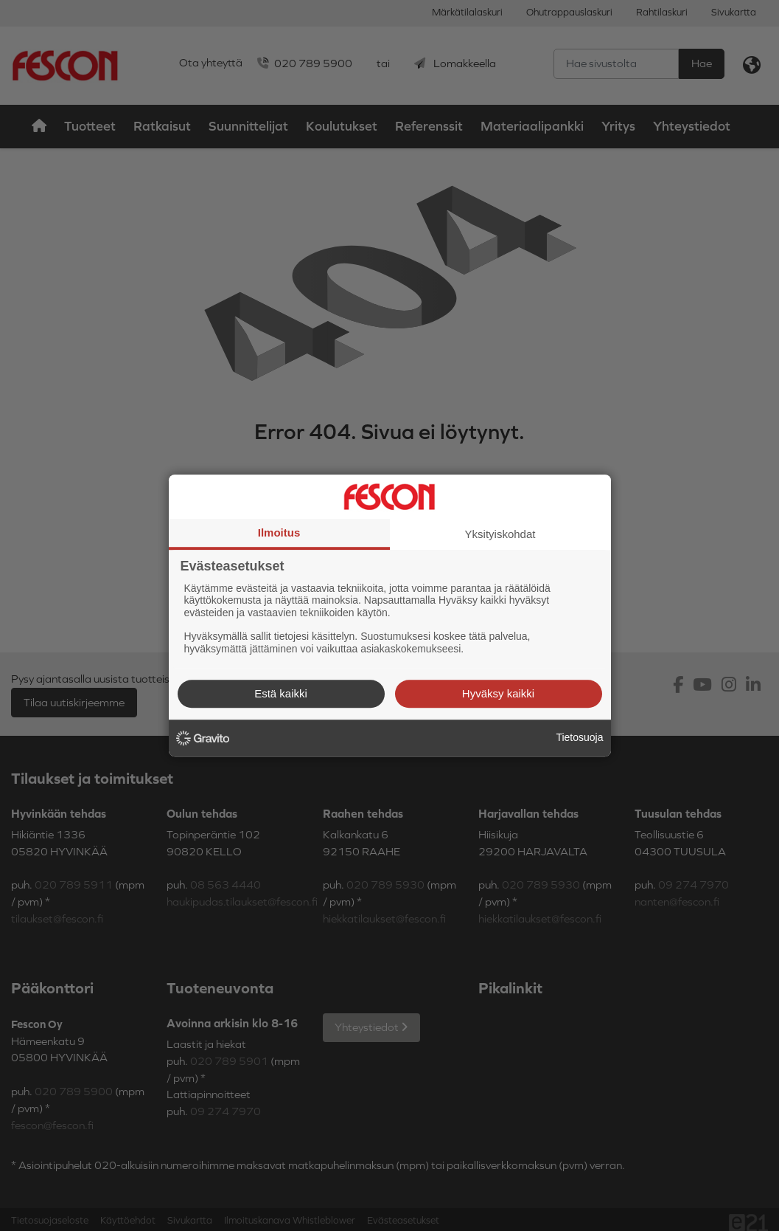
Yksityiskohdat (500, 534)
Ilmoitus (279, 532)
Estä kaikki (280, 693)
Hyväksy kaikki (498, 693)
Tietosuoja (579, 737)
